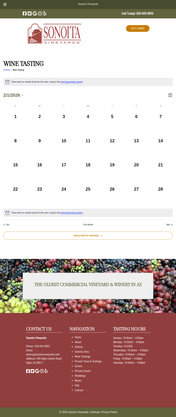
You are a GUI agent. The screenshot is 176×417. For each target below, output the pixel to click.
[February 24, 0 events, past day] (64, 195)
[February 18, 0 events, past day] (88, 170)
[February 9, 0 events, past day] (40, 146)
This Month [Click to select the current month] (88, 224)
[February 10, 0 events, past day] (64, 146)
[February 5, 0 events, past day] (112, 122)
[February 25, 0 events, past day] (88, 195)
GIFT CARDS (137, 28)
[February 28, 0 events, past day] (160, 195)
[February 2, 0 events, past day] (40, 122)
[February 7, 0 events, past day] (160, 122)
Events (6, 69)
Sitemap (95, 412)
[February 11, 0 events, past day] (88, 146)
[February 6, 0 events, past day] (136, 122)
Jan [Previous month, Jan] (6, 224)
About (78, 342)
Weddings (80, 375)
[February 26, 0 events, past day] (112, 195)
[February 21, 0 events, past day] (160, 170)
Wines (78, 380)
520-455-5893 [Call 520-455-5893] (42, 346)
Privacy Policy (109, 412)
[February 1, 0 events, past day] (15, 122)
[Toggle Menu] (5, 4)
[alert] (88, 82)
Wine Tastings (82, 356)
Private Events (83, 371)
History (79, 347)
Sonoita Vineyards (88, 4)
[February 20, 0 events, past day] (136, 170)
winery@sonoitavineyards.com (43, 354)
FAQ (77, 385)
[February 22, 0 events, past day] (15, 195)
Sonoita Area (82, 351)
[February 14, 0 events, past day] (160, 146)
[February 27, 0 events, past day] (136, 195)
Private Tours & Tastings (88, 361)
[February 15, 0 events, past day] (15, 170)
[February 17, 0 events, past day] (64, 170)
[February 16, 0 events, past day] (40, 170)
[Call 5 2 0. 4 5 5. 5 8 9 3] (144, 13)
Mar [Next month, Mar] (170, 224)
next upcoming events (72, 82)
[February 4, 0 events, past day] (88, 122)
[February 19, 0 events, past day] (112, 170)
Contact (79, 390)
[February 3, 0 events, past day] (64, 122)
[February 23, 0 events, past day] (40, 195)
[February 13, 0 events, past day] (136, 146)
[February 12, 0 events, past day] (112, 146)
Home (78, 337)
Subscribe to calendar (86, 235)
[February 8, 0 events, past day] (15, 146)
